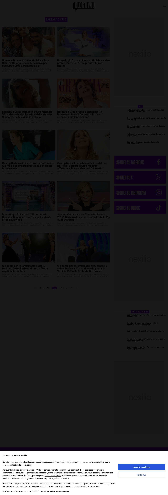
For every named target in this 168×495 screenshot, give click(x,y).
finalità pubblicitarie (53, 476)
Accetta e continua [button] (141, 467)
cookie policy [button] (27, 465)
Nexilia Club (141, 475)
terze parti (43, 470)
